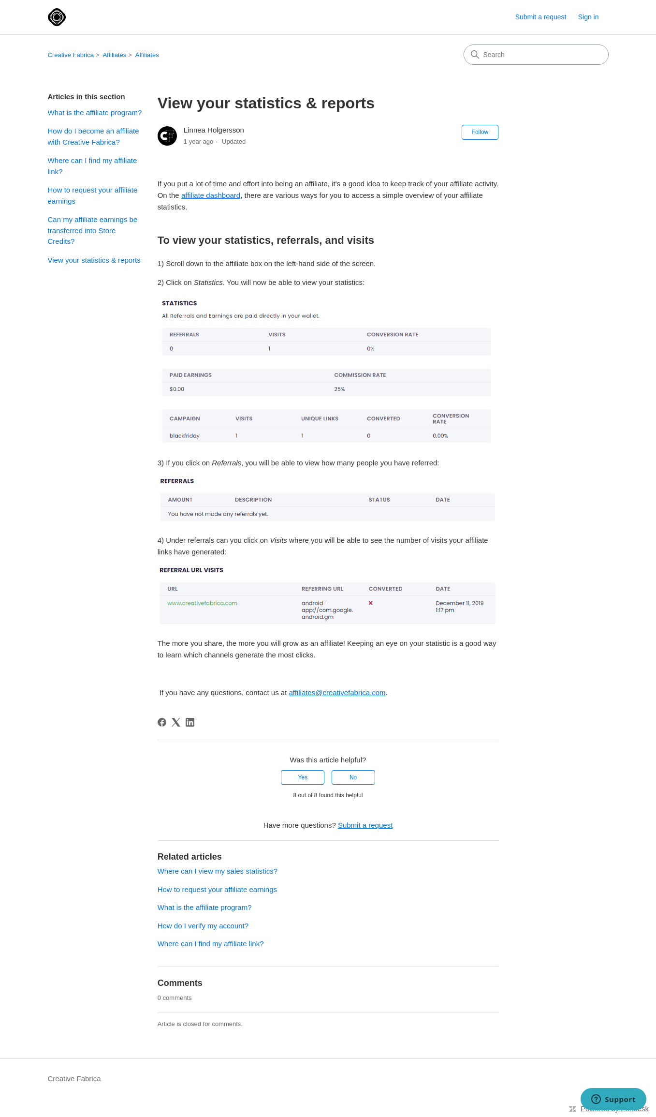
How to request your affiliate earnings (93, 195)
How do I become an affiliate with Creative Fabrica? (93, 136)
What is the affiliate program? (95, 112)
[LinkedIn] (190, 722)
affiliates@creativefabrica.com (337, 692)
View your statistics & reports (94, 260)
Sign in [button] (588, 17)
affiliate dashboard (210, 195)
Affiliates (114, 55)
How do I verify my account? (203, 926)
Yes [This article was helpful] (303, 777)
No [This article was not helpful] (353, 777)
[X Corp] (176, 722)
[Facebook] (162, 722)
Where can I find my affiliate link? (92, 166)
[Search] (536, 54)
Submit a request (541, 17)
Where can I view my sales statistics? (217, 871)
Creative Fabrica (71, 55)
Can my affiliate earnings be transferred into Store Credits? (93, 230)
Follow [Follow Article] (480, 132)
